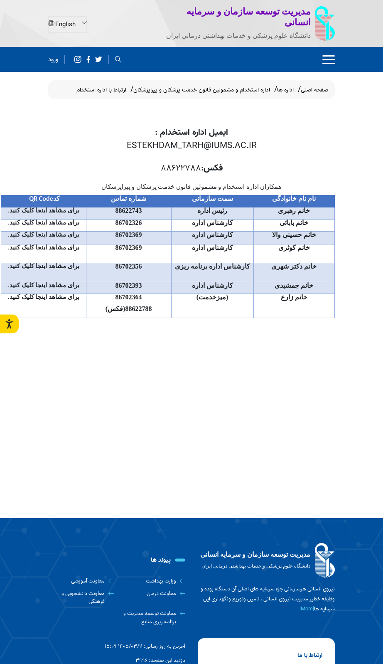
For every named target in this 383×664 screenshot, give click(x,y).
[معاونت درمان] (153, 593)
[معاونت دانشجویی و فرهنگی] (81, 598)
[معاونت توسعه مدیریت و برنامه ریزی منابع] (153, 618)
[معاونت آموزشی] (81, 581)
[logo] (266, 560)
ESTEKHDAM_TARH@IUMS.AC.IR (192, 145)
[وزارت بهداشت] (153, 581)
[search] (118, 59)
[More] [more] (307, 609)
